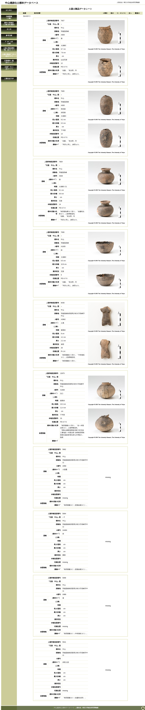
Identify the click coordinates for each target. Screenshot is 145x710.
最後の (137, 13)
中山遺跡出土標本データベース (64, 707)
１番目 (105, 13)
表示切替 (37, 13)
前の (112, 13)
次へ (130, 13)
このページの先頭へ (134, 708)
